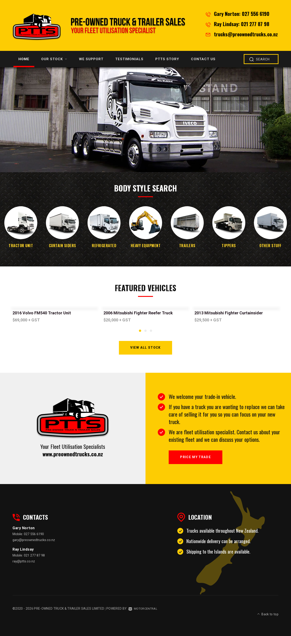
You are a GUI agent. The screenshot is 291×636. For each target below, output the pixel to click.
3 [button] (151, 332)
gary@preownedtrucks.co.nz (34, 545)
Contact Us (203, 59)
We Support (91, 59)
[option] (145, 119)
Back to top (267, 612)
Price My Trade (198, 460)
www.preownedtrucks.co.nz (73, 456)
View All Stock (145, 349)
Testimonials (129, 59)
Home (23, 59)
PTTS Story (167, 59)
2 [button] (146, 332)
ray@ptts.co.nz (24, 566)
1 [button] (140, 332)
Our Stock (54, 59)
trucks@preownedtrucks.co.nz (246, 34)
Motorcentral (144, 613)
